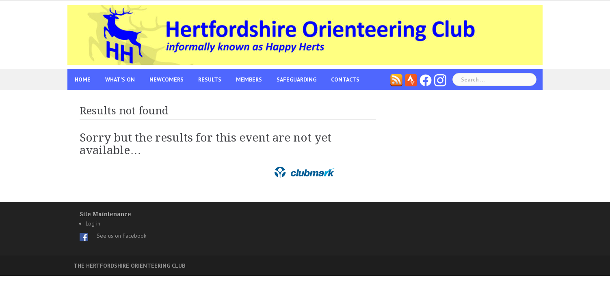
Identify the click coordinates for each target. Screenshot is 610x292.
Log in (93, 223)
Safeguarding (296, 79)
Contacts (345, 79)
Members (249, 79)
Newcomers (166, 79)
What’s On (120, 79)
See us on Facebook (121, 235)
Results (209, 79)
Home (83, 79)
